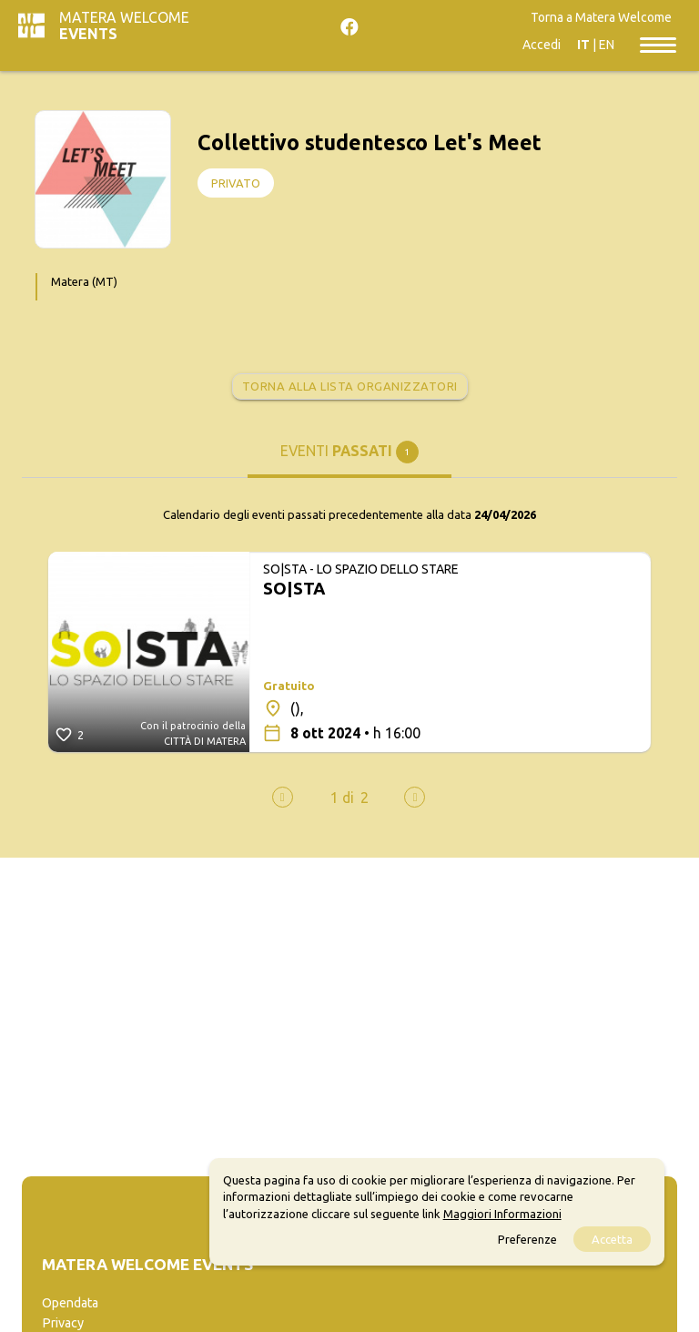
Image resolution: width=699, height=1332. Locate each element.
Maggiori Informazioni (502, 1213)
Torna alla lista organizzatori (350, 386)
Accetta (612, 1239)
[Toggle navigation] (658, 43)
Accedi (541, 44)
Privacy (63, 1323)
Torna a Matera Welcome (601, 17)
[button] (342, 797)
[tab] (350, 458)
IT (583, 44)
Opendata (70, 1303)
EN (606, 44)
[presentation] (282, 797)
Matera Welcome (124, 25)
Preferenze (527, 1239)
